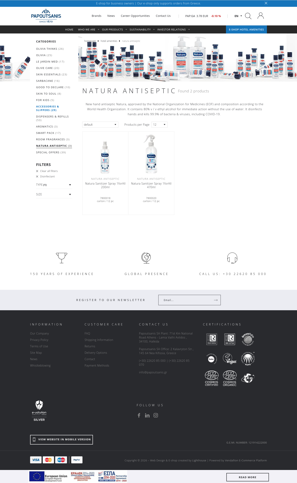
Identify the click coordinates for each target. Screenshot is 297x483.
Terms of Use (39, 346)
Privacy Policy (39, 340)
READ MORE (247, 477)
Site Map (36, 353)
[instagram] (156, 415)
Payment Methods (96, 365)
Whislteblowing (40, 365)
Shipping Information (98, 340)
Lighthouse (199, 460)
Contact (89, 359)
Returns (89, 346)
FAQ (87, 333)
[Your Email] (187, 300)
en (236, 16)
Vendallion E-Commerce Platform (246, 460)
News (34, 359)
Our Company (39, 333)
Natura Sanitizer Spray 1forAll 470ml (151, 185)
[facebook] (139, 415)
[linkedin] (147, 415)
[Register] (216, 300)
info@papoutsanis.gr (153, 372)
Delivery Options (95, 353)
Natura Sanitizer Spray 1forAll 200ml (105, 185)
